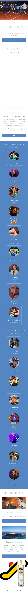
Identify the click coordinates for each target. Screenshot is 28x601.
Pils (14, 521)
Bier (14, 40)
